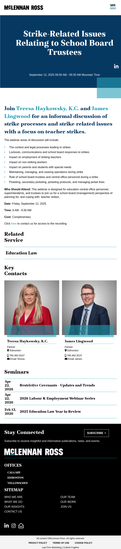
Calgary (14, 472)
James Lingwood (79, 341)
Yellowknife (17, 483)
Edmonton (15, 350)
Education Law (21, 253)
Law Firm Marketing (51, 547)
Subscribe (95, 433)
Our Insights (14, 506)
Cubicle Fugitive (71, 547)
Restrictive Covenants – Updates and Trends (57, 385)
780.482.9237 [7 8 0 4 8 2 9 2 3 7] (74, 355)
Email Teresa (17, 359)
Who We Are (13, 497)
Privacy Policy (38, 543)
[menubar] (60, 543)
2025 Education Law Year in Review (50, 411)
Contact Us (13, 511)
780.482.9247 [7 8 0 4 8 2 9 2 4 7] (17, 355)
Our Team (68, 497)
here (14, 223)
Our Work (68, 501)
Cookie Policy (83, 543)
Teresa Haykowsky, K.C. (47, 108)
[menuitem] (38, 543)
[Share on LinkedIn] (115, 66)
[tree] (60, 253)
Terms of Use (61, 543)
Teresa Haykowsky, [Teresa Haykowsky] (27, 341)
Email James (75, 359)
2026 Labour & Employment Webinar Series (57, 398)
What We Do (13, 501)
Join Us (66, 506)
